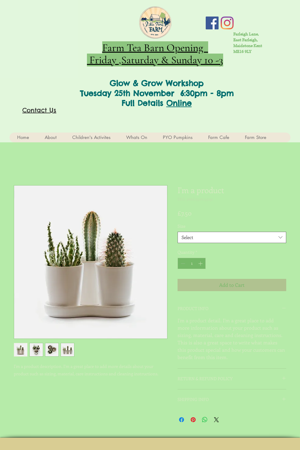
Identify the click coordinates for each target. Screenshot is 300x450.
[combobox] (232, 237)
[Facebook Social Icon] (212, 23)
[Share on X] (216, 419)
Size (182, 226)
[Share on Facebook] (181, 419)
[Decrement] (182, 263)
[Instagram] (227, 23)
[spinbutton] (191, 263)
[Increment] (201, 263)
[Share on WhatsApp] (204, 419)
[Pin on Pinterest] (193, 419)
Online (179, 103)
